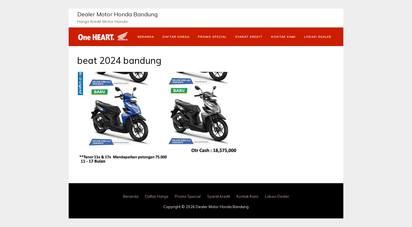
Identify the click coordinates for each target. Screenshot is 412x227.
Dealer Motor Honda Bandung (117, 14)
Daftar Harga (176, 37)
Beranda (146, 37)
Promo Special (212, 37)
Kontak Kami (283, 37)
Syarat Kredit (249, 37)
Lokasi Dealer (317, 37)
